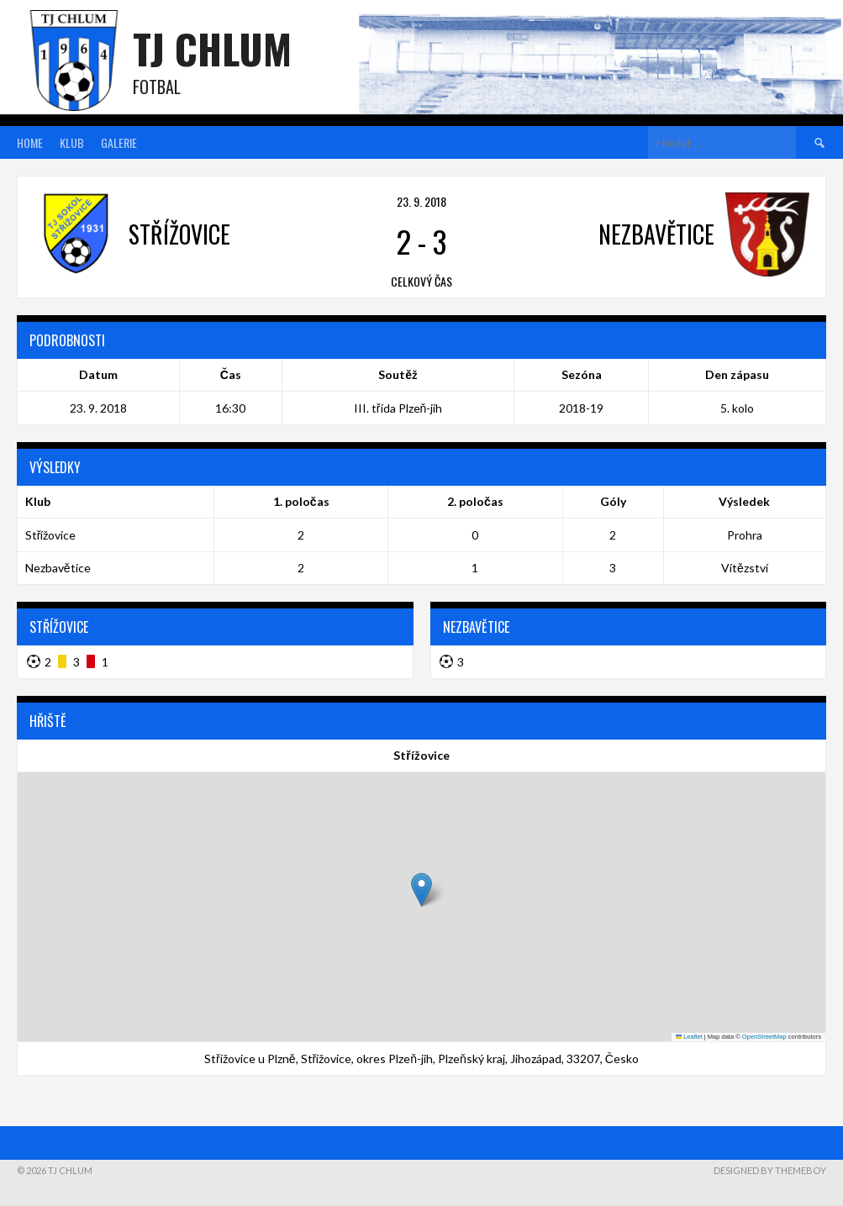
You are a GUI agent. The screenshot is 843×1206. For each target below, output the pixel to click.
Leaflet (689, 1036)
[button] (421, 889)
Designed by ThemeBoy (770, 1170)
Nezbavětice (58, 568)
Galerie (119, 142)
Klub (72, 142)
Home (30, 142)
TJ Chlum (212, 48)
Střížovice (50, 535)
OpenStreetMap (764, 1036)
